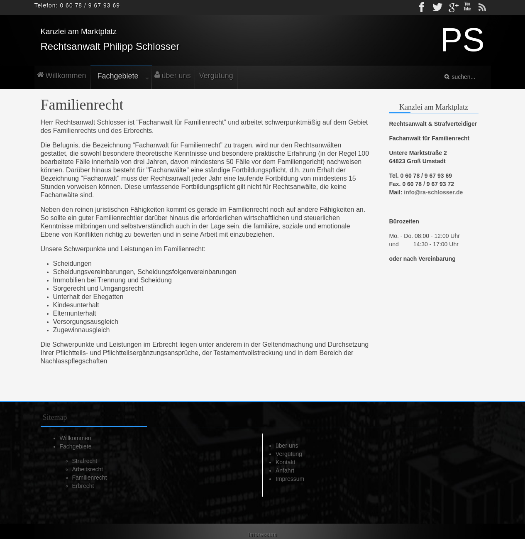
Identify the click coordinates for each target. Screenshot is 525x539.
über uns (287, 445)
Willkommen (75, 438)
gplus (452, 7)
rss (482, 7)
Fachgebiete (76, 446)
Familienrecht (89, 477)
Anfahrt (285, 470)
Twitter (437, 7)
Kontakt (285, 462)
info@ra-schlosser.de (433, 192)
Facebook (422, 7)
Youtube (467, 7)
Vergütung (289, 454)
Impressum (290, 478)
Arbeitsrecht (87, 469)
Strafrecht (85, 461)
